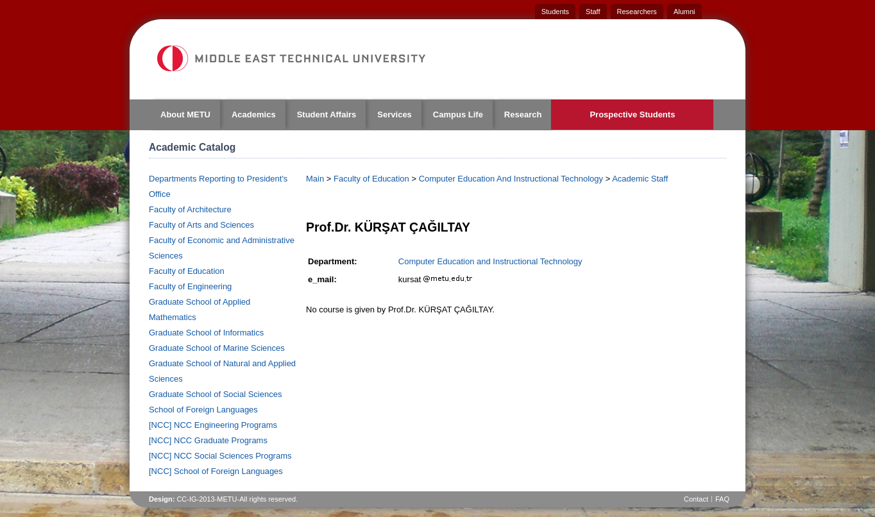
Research (523, 114)
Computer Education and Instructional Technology (490, 261)
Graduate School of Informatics (206, 332)
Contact (696, 499)
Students (555, 11)
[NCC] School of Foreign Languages (216, 471)
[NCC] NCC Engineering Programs (213, 425)
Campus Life (458, 114)
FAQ (722, 499)
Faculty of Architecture (190, 209)
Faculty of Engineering (190, 286)
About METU (185, 114)
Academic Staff (640, 178)
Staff (593, 11)
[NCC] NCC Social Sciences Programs (220, 456)
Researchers (637, 11)
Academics (254, 114)
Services (394, 114)
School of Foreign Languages (203, 409)
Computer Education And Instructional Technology (511, 178)
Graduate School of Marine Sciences (217, 348)
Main (315, 178)
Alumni (684, 11)
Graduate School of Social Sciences (215, 394)
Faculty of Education (187, 271)
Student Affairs (327, 114)
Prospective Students (632, 114)
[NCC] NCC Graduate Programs (208, 440)
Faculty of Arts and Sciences (201, 225)
